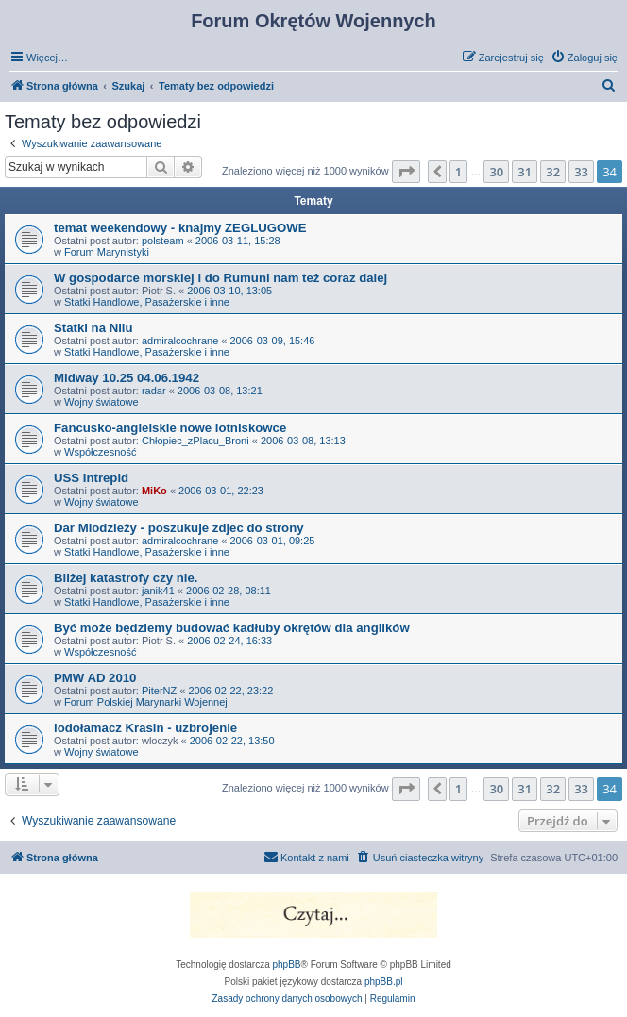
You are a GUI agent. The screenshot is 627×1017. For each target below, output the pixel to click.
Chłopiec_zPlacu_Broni (195, 440)
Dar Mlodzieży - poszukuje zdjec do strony (179, 528)
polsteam (163, 240)
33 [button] (581, 171)
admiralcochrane (180, 340)
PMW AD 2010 (95, 678)
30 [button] (496, 171)
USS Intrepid (91, 478)
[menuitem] (584, 57)
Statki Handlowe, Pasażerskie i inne (146, 302)
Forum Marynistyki (106, 252)
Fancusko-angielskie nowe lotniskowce (170, 428)
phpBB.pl (383, 981)
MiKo (154, 490)
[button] (406, 171)
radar (154, 390)
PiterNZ (159, 690)
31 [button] (524, 171)
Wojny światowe (101, 402)
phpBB (287, 964)
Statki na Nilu (93, 328)
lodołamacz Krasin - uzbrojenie (145, 728)
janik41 (158, 590)
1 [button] (458, 171)
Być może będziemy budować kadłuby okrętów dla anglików (232, 628)
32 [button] (553, 171)
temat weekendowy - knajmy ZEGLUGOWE (180, 228)
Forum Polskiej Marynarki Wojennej (146, 702)
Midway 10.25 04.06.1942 (126, 378)
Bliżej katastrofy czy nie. (125, 578)
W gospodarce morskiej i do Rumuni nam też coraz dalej (220, 278)
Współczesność (100, 452)
